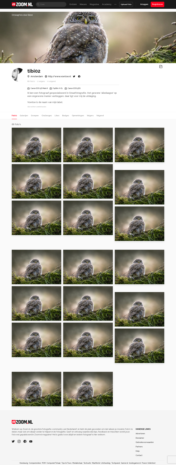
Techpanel (115, 463)
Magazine (94, 4)
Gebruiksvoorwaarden (145, 442)
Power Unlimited (148, 463)
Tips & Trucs (66, 463)
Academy (106, 4)
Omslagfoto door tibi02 (22, 15)
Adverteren (140, 434)
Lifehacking (105, 463)
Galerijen (24, 116)
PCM (44, 463)
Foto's (14, 116)
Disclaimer (140, 438)
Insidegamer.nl (135, 463)
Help (138, 451)
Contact (139, 455)
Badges (65, 116)
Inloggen (144, 4)
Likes (57, 116)
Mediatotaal (77, 463)
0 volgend (51, 81)
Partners (139, 447)
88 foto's (31, 81)
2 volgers (41, 81)
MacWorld (96, 463)
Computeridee (35, 463)
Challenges (47, 116)
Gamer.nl (124, 463)
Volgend (100, 116)
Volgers (90, 116)
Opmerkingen (78, 116)
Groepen (35, 116)
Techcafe (87, 463)
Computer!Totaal (53, 463)
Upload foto (126, 4)
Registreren (157, 4)
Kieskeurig (24, 463)
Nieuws (83, 4)
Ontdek (73, 4)
